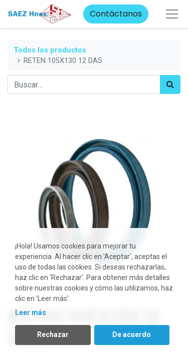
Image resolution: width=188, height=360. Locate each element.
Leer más (30, 312)
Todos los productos (50, 50)
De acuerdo (131, 334)
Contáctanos (116, 14)
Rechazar (53, 334)
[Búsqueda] (170, 84)
